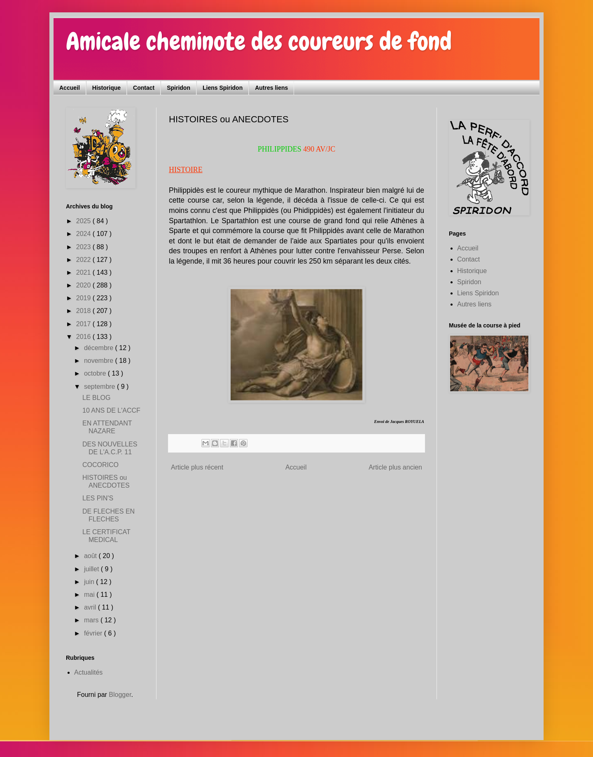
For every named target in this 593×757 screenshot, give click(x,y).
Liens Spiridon (223, 87)
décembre (99, 347)
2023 (84, 246)
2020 (84, 285)
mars (92, 620)
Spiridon (178, 87)
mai (90, 594)
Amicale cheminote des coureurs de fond (259, 41)
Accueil (69, 87)
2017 (84, 323)
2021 (84, 272)
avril (91, 607)
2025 (84, 220)
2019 (84, 297)
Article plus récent (197, 467)
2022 (84, 259)
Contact (143, 87)
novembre (99, 360)
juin (90, 581)
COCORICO (100, 464)
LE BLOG (96, 397)
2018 (84, 310)
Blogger (120, 694)
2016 (84, 336)
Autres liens (271, 87)
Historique (106, 87)
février (94, 633)
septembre (100, 386)
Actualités (88, 672)
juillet (92, 568)
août (91, 555)
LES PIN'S (97, 498)
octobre (96, 373)
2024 (84, 233)
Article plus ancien (395, 467)
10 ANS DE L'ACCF (111, 410)
